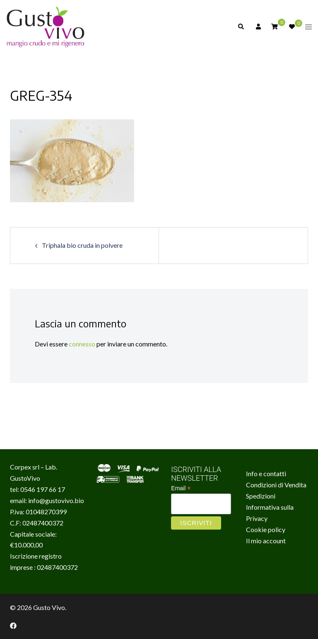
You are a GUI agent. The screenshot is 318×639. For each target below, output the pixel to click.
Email (180, 488)
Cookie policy (265, 529)
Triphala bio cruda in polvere (82, 245)
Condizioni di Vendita (276, 485)
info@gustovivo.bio (56, 500)
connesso (82, 344)
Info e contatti (266, 473)
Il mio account (266, 541)
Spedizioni (260, 496)
